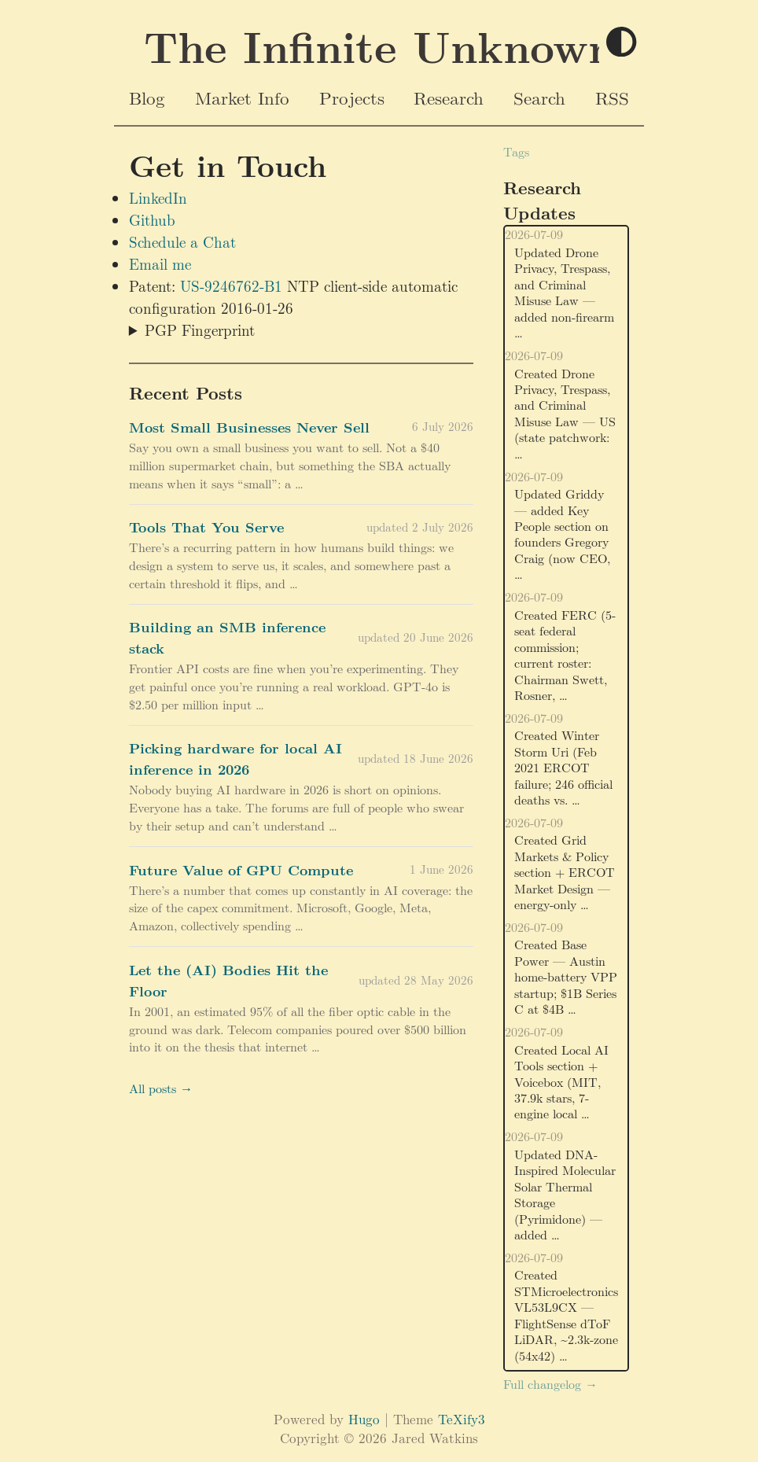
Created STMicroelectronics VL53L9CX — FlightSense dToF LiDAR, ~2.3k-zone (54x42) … (566, 1314)
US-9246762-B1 (231, 285)
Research (449, 97)
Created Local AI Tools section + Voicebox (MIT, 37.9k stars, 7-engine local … (561, 1081)
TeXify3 (461, 1418)
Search (539, 97)
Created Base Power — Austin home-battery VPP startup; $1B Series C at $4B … (565, 976)
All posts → (161, 1088)
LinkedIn (158, 197)
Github (152, 219)
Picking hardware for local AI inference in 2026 (235, 758)
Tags (516, 151)
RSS (612, 97)
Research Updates (542, 200)
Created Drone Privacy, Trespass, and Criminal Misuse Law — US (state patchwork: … (565, 413)
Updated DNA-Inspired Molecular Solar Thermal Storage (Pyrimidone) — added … (565, 1194)
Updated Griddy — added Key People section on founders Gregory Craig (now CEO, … (562, 533)
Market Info (242, 97)
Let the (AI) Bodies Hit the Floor (228, 980)
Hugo (364, 1418)
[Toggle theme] (622, 43)
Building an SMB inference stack (227, 637)
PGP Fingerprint (200, 330)
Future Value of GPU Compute (241, 869)
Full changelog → (550, 1384)
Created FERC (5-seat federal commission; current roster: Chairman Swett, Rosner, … (565, 655)
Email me (160, 263)
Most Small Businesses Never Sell (249, 426)
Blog (147, 97)
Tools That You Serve (206, 526)
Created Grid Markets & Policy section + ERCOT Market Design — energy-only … (564, 871)
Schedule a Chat (182, 241)
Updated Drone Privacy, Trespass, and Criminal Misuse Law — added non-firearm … (564, 292)
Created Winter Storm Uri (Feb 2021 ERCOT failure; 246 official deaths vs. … (563, 767)
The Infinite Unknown (379, 45)
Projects (352, 97)
